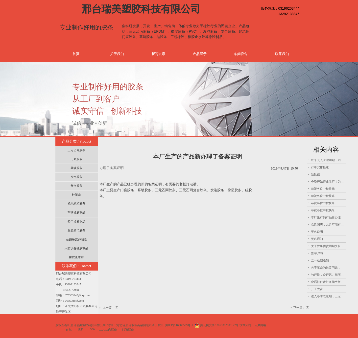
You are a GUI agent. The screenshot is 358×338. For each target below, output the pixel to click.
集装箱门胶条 (76, 230)
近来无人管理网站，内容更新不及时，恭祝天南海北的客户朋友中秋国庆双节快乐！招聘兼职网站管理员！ (328, 160)
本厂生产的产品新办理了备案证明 (328, 217)
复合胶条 (76, 186)
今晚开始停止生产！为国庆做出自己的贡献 (328, 181)
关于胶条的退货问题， (326, 267)
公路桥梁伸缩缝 (76, 239)
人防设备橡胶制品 (76, 248)
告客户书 (317, 253)
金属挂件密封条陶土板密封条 (328, 282)
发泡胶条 (76, 177)
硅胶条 (76, 194)
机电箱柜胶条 (76, 203)
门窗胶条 (76, 159)
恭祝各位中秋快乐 (323, 188)
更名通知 (317, 239)
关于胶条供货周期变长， (327, 246)
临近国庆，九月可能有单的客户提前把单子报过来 (328, 224)
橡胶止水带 (76, 257)
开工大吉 (317, 289)
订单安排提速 (320, 167)
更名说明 (317, 231)
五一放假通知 (320, 260)
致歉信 (315, 174)
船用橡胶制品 (76, 221)
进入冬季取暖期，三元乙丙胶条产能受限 (328, 296)
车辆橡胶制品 (76, 212)
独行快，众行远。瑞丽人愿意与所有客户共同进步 (328, 274)
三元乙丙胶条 (76, 150)
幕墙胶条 (76, 168)
